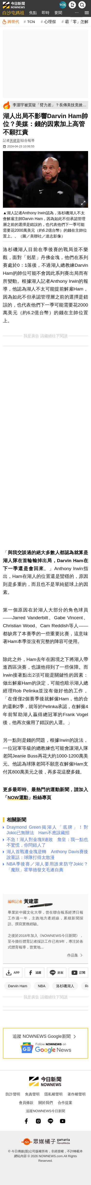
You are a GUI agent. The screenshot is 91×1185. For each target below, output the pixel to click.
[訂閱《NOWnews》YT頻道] (78, 973)
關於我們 (45, 1102)
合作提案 (65, 1102)
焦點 (33, 13)
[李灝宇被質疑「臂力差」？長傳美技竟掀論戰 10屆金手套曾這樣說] (49, 105)
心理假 (50, 22)
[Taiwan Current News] (62, 4)
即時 (46, 13)
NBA (41, 986)
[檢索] (82, 4)
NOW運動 (18, 797)
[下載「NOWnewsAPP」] (12, 973)
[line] (50, 1121)
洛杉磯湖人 (65, 986)
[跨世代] (10, 22)
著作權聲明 (76, 1094)
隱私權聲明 (53, 1094)
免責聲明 (32, 1094)
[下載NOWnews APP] (72, 4)
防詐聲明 (13, 1094)
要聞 (58, 13)
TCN (31, 22)
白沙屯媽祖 (13, 12)
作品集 (75, 955)
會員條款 (26, 1102)
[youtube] (62, 1121)
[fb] (26, 1121)
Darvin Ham (17, 986)
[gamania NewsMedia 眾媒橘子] (45, 1141)
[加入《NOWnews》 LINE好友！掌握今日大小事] (56, 973)
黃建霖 (15, 140)
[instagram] (38, 1121)
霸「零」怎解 (76, 22)
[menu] (87, 12)
